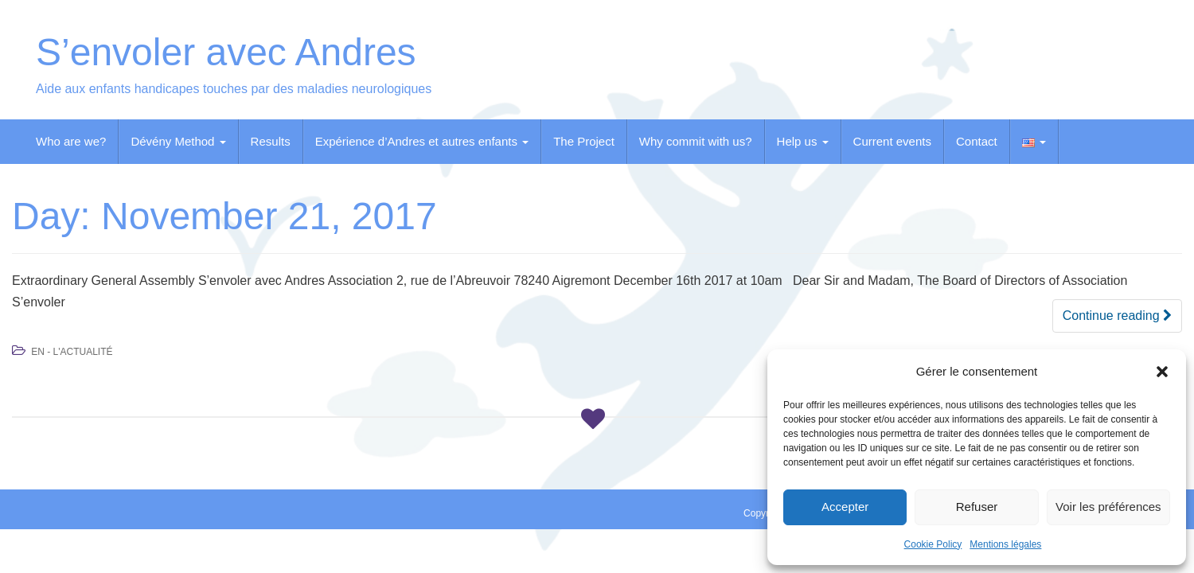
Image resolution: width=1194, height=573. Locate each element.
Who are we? (71, 141)
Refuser (977, 506)
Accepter (844, 506)
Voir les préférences (1108, 506)
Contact (976, 141)
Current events (892, 141)
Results (271, 141)
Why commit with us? (695, 141)
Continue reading (1117, 315)
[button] (1162, 372)
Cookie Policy (933, 544)
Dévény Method (178, 141)
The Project (584, 141)
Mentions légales (1005, 544)
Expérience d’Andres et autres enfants (422, 141)
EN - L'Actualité (71, 351)
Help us (803, 141)
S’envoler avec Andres (226, 52)
